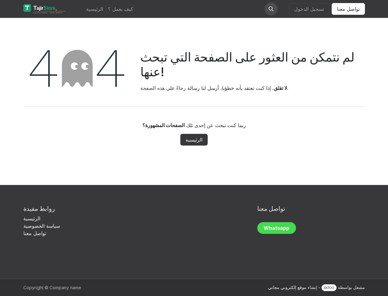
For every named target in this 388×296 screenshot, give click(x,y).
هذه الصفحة (152, 88)
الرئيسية (194, 140)
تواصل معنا (348, 9)
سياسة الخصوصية (42, 226)
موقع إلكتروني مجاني (287, 287)
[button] (271, 8)
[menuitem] (95, 9)
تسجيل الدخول (309, 9)
